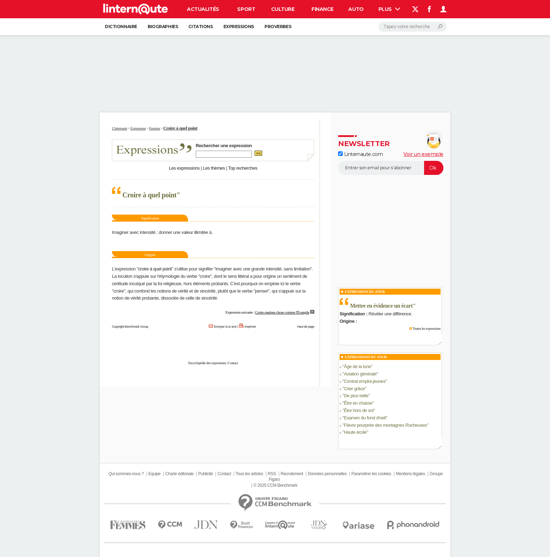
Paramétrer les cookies (371, 473)
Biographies (163, 26)
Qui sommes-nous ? (125, 473)
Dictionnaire (121, 26)
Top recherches (242, 168)
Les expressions (184, 168)
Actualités (203, 9)
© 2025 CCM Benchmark (275, 485)
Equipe (154, 473)
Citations (200, 26)
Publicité (205, 473)
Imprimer (250, 326)
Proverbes (277, 26)
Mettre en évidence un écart (381, 306)
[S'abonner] (390, 168)
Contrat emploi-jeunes (364, 381)
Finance (322, 9)
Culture (283, 9)
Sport (246, 9)
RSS (272, 473)
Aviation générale (360, 373)
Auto (355, 9)
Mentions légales (410, 473)
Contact (233, 363)
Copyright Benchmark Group (130, 326)
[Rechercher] (412, 27)
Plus (389, 9)
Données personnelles (327, 473)
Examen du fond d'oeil (364, 417)
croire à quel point (155, 268)
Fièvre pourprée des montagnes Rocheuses (385, 425)
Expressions (238, 26)
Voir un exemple (423, 154)
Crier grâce (354, 388)
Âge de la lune (357, 366)
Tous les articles (249, 473)
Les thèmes (214, 168)
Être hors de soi (358, 410)
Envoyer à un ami (225, 326)
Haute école (355, 432)
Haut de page (305, 326)
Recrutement (292, 473)
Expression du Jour (365, 291)
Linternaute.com (360, 154)
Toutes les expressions (426, 328)
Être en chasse (358, 403)
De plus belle (356, 395)
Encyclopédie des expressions (207, 363)
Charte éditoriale (179, 473)
